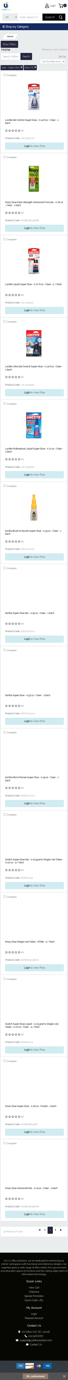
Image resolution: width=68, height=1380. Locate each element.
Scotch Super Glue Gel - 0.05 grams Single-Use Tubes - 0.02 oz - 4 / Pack (34, 861)
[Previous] (45, 1230)
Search (26, 56)
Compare (11, 75)
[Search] (30, 17)
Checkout (34, 1291)
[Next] (55, 1230)
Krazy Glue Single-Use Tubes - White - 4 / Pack (29, 941)
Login (34, 1313)
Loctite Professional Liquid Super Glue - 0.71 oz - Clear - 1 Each (34, 450)
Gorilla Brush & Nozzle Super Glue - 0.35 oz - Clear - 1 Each (33, 532)
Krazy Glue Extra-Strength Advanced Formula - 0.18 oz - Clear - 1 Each (34, 204)
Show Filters (9, 44)
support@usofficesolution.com (34, 1340)
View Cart (34, 1287)
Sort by (62, 56)
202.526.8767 (34, 1336)
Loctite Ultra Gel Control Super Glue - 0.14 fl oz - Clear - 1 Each (34, 368)
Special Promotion (34, 1296)
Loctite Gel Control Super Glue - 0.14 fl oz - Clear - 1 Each (31, 121)
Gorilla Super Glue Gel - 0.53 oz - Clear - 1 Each (29, 613)
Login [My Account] (50, 6)
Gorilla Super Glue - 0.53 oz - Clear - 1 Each (27, 695)
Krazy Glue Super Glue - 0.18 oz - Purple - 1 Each (30, 1106)
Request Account (34, 1318)
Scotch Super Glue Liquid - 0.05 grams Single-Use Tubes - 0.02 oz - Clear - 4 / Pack (31, 1025)
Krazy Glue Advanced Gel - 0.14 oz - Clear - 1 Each (31, 1188)
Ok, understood (35, 1376)
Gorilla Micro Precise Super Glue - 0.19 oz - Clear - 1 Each (32, 779)
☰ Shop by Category (15, 26)
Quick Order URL (34, 1300)
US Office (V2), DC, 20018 (34, 1331)
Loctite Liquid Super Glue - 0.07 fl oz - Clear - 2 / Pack (33, 284)
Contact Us (34, 1344)
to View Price (34, 146)
